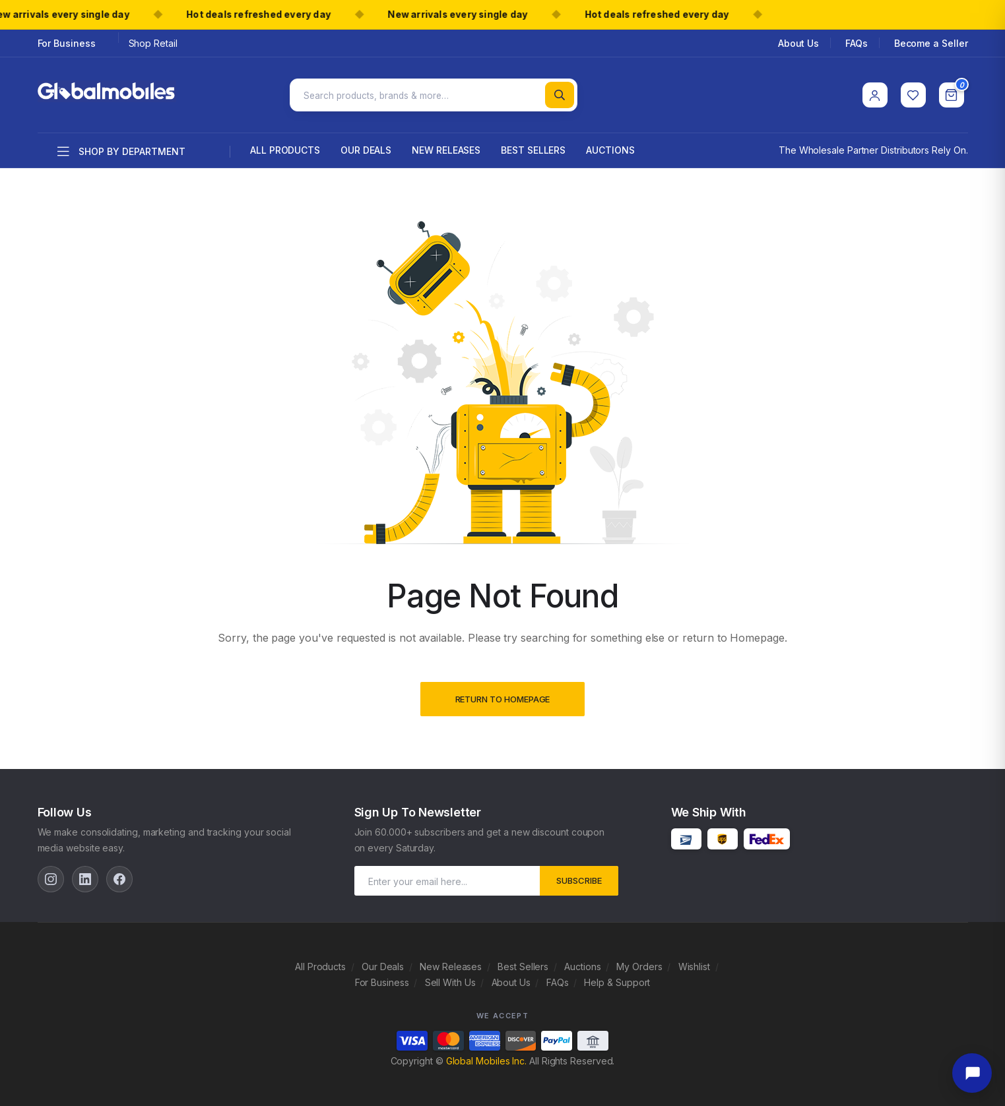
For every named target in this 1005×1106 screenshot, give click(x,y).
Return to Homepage (502, 696)
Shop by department (121, 149)
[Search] (559, 93)
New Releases (446, 147)
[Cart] (951, 93)
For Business (67, 43)
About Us (798, 43)
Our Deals (365, 147)
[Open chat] (972, 1073)
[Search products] (434, 93)
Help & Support (617, 979)
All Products (285, 147)
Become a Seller (931, 43)
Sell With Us (450, 979)
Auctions (610, 147)
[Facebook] (119, 876)
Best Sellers (533, 147)
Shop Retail (153, 43)
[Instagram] (51, 876)
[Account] (875, 93)
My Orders (639, 963)
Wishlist (694, 963)
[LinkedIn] (85, 876)
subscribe (579, 878)
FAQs (856, 43)
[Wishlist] (913, 93)
